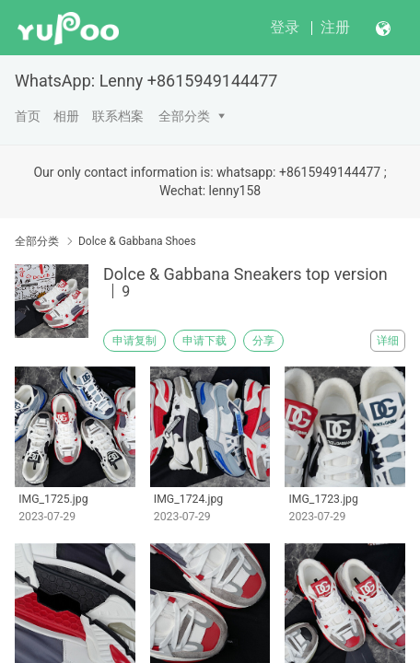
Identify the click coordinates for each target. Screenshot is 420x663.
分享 (263, 340)
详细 (388, 340)
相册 (66, 116)
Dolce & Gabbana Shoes (137, 241)
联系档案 (118, 116)
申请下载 (204, 340)
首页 (28, 116)
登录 (284, 27)
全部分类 (184, 116)
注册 (335, 27)
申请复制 (134, 340)
